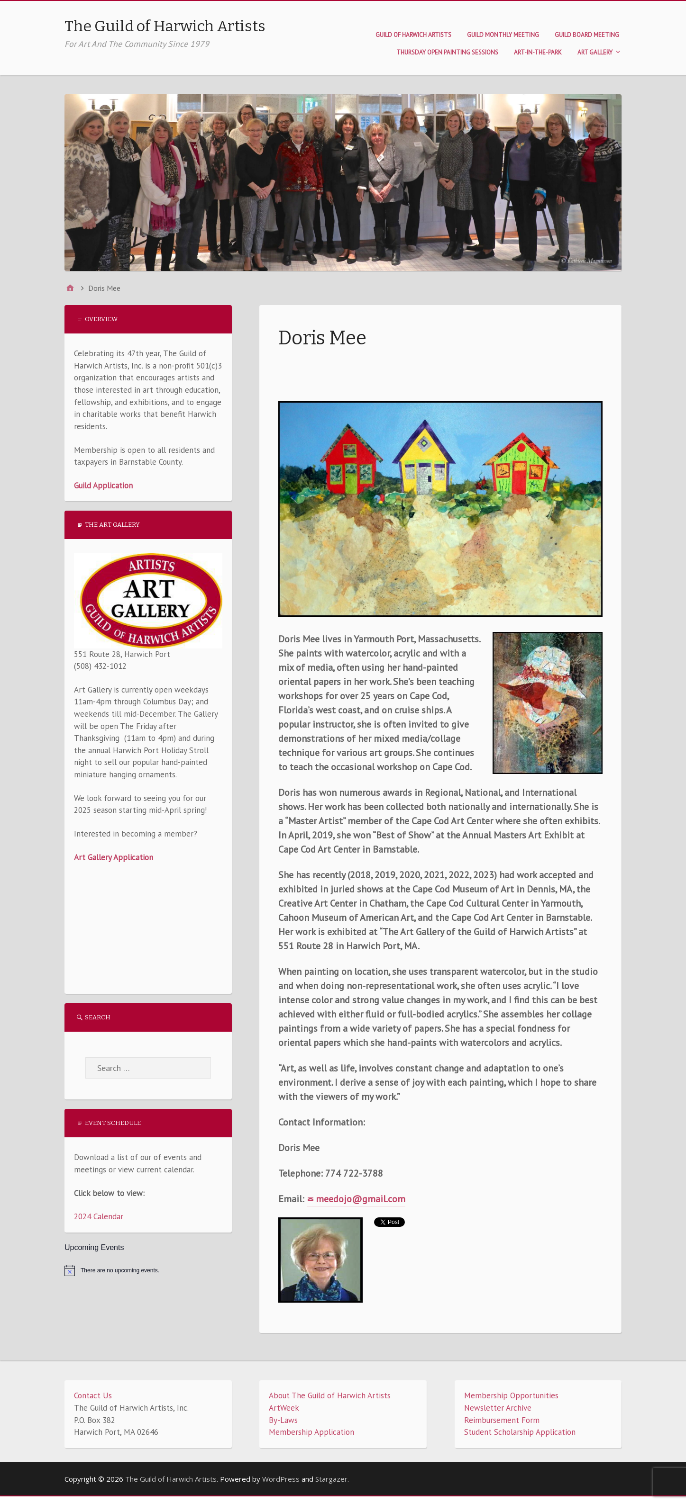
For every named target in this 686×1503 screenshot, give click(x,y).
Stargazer (331, 1479)
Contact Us (93, 1395)
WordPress (281, 1479)
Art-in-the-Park (538, 52)
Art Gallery (595, 52)
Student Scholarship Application (520, 1432)
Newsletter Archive (497, 1408)
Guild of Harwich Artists (413, 35)
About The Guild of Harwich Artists (330, 1395)
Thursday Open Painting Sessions (447, 52)
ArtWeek (284, 1408)
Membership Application (311, 1432)
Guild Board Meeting (587, 35)
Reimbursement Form (502, 1420)
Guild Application (103, 485)
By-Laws (283, 1420)
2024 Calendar (98, 1216)
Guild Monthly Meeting (503, 35)
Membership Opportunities (511, 1395)
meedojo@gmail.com (360, 1199)
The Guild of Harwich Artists (164, 26)
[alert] (148, 1270)
